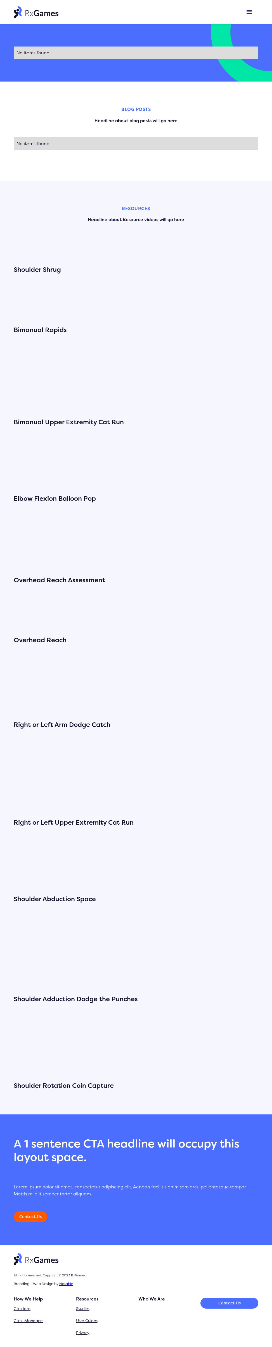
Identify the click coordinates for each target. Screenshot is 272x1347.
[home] (36, 12)
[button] (249, 12)
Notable (66, 1283)
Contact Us (30, 1217)
